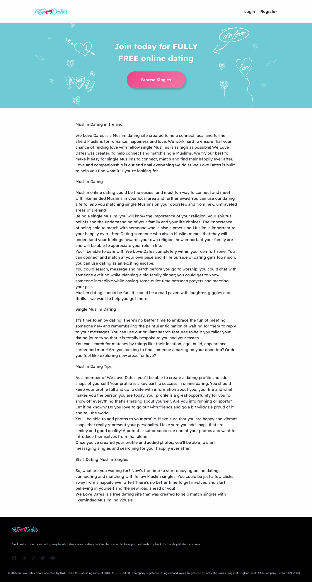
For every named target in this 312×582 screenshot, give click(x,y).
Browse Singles (156, 79)
